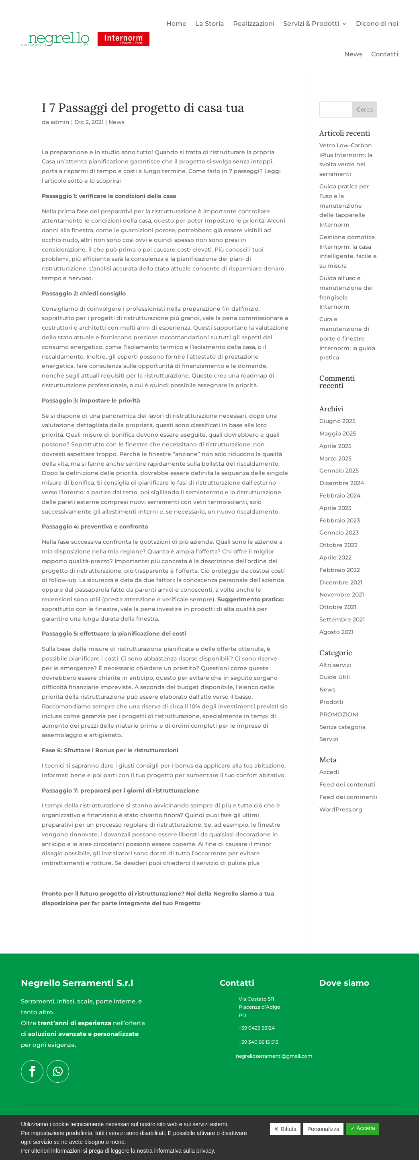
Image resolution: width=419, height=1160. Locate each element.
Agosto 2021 (336, 632)
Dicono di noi (377, 23)
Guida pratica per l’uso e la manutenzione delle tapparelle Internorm (344, 205)
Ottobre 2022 (338, 545)
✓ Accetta (362, 1128)
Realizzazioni (253, 23)
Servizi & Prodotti (311, 23)
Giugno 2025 (337, 421)
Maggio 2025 (337, 433)
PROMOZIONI (338, 714)
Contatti (384, 54)
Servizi (328, 739)
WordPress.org (340, 809)
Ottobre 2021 (337, 607)
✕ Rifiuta (285, 1129)
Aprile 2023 (335, 508)
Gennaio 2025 (339, 470)
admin (60, 122)
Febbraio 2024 (339, 495)
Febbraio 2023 (339, 520)
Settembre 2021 (342, 619)
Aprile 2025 (335, 446)
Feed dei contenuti (347, 784)
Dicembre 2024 (341, 483)
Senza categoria (342, 727)
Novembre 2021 (341, 594)
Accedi (329, 772)
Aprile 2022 (335, 557)
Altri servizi (335, 665)
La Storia (209, 23)
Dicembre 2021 (340, 582)
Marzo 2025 (335, 458)
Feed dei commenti (348, 797)
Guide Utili (334, 677)
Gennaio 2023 (339, 532)
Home (176, 23)
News (353, 54)
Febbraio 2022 (339, 570)
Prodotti (331, 702)
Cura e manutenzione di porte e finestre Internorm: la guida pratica (347, 338)
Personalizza (323, 1129)
